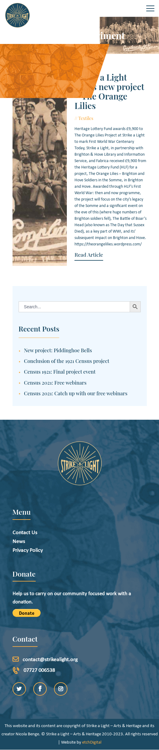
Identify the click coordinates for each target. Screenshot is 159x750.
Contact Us (25, 533)
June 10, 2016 (109, 118)
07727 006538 (39, 670)
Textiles (85, 118)
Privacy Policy (28, 550)
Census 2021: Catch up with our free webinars (76, 393)
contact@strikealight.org (50, 660)
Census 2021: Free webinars (55, 382)
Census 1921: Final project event (60, 371)
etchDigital (91, 742)
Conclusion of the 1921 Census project (67, 360)
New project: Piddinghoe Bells (58, 350)
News (19, 542)
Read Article (88, 255)
